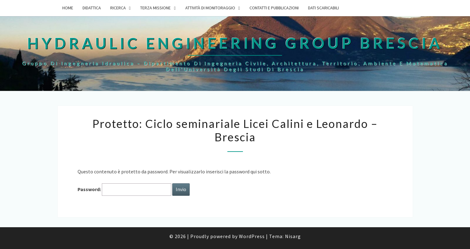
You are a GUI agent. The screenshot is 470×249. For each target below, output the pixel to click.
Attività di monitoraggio (210, 8)
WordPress (252, 236)
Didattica (92, 8)
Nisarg (293, 236)
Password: (124, 189)
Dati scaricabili (323, 8)
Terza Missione (155, 8)
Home (67, 8)
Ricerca (118, 8)
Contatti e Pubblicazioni (274, 8)
